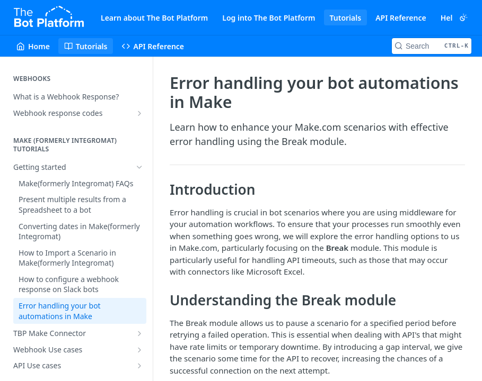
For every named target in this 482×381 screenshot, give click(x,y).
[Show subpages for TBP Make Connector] (139, 333)
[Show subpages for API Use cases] (139, 365)
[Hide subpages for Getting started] (139, 167)
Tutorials (346, 18)
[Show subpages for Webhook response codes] (139, 113)
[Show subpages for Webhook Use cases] (139, 350)
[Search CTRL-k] (431, 46)
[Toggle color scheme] (463, 17)
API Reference (400, 18)
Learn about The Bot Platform (154, 18)
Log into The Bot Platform (268, 18)
